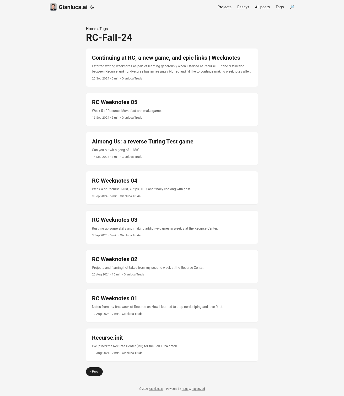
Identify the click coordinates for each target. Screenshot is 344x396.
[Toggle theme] (92, 7)
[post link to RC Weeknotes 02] (172, 266)
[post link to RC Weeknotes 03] (172, 227)
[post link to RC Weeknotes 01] (172, 305)
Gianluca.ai (68, 7)
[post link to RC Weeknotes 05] (172, 109)
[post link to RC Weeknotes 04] (172, 187)
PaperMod (198, 389)
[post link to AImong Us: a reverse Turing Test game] (172, 148)
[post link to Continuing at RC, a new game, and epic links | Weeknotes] (172, 67)
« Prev (94, 371)
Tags (104, 28)
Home (91, 28)
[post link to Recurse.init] (172, 344)
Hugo (185, 389)
